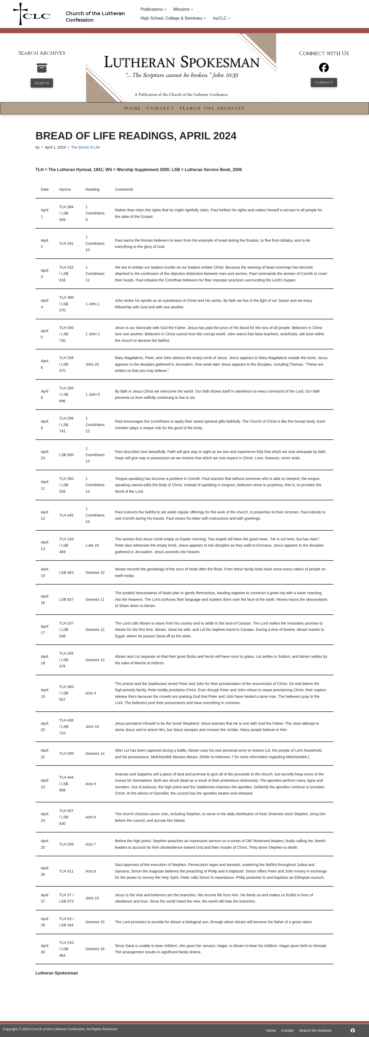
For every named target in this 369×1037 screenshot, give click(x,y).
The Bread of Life (85, 147)
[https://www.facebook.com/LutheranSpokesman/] (353, 1030)
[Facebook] (324, 69)
